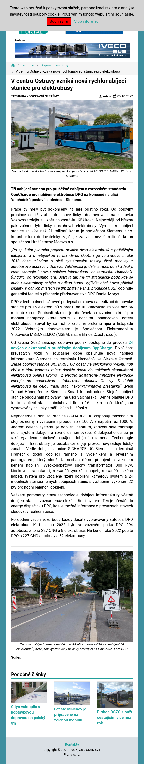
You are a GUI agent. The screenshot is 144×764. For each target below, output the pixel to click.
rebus (104, 96)
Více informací (86, 21)
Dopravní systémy (54, 65)
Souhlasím (59, 21)
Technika (28, 65)
